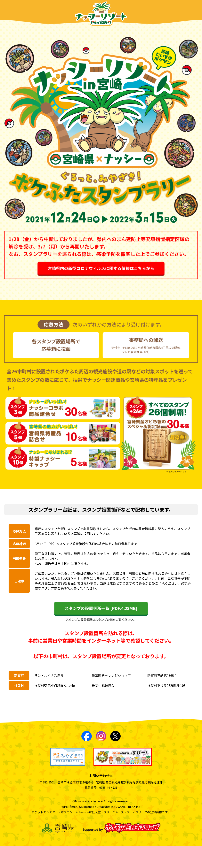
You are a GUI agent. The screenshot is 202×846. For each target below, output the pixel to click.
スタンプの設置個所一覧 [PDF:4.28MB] (101, 608)
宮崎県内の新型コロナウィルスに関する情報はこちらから (101, 269)
